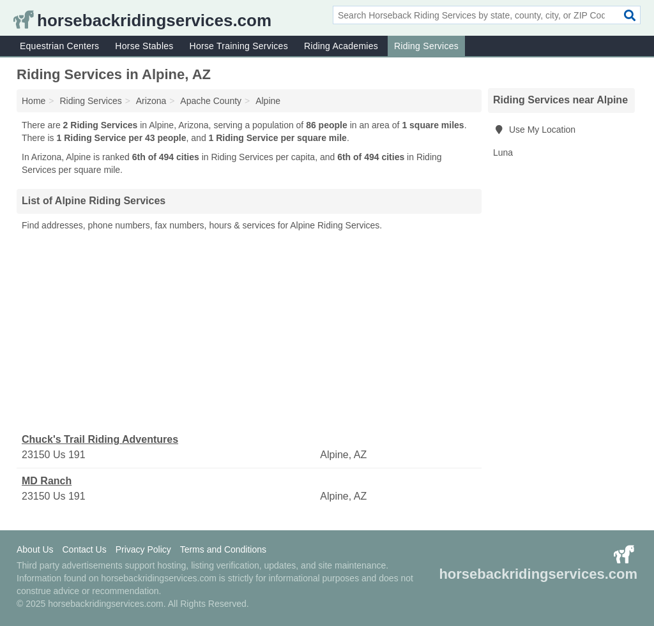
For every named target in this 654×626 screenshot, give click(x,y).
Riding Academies (341, 46)
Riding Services (426, 46)
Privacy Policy (143, 549)
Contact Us (84, 549)
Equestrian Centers (59, 46)
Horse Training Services (239, 46)
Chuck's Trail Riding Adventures (100, 439)
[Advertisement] (249, 332)
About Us (35, 549)
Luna (503, 152)
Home (33, 101)
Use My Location (534, 129)
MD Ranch (47, 480)
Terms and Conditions (223, 549)
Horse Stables (144, 46)
